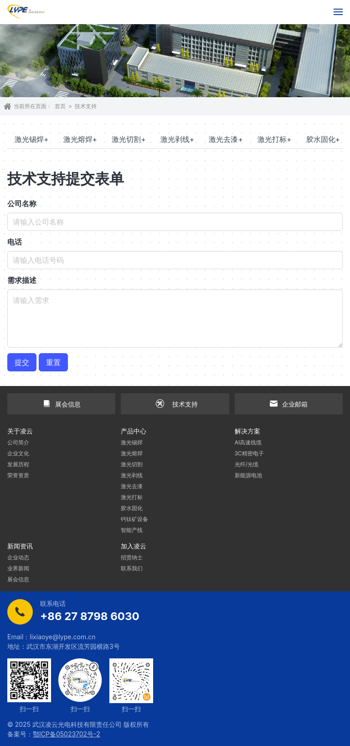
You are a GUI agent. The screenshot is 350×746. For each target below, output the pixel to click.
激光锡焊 (32, 139)
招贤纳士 (132, 557)
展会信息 (18, 579)
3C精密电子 (249, 453)
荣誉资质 (18, 475)
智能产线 (132, 530)
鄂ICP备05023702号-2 (66, 734)
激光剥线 (177, 139)
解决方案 (247, 431)
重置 (53, 362)
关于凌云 (20, 431)
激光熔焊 (80, 139)
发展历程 (18, 464)
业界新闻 (18, 568)
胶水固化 (323, 139)
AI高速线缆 (248, 442)
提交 (22, 362)
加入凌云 (133, 546)
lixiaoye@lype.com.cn (62, 637)
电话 (14, 241)
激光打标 (274, 139)
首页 (60, 106)
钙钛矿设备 (134, 519)
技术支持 (86, 106)
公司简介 (18, 442)
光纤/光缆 (246, 464)
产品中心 (133, 431)
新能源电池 (248, 475)
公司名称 (21, 203)
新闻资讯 (20, 546)
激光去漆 (226, 139)
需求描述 (21, 280)
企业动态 (18, 557)
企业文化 (18, 453)
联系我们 (132, 568)
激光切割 (129, 139)
